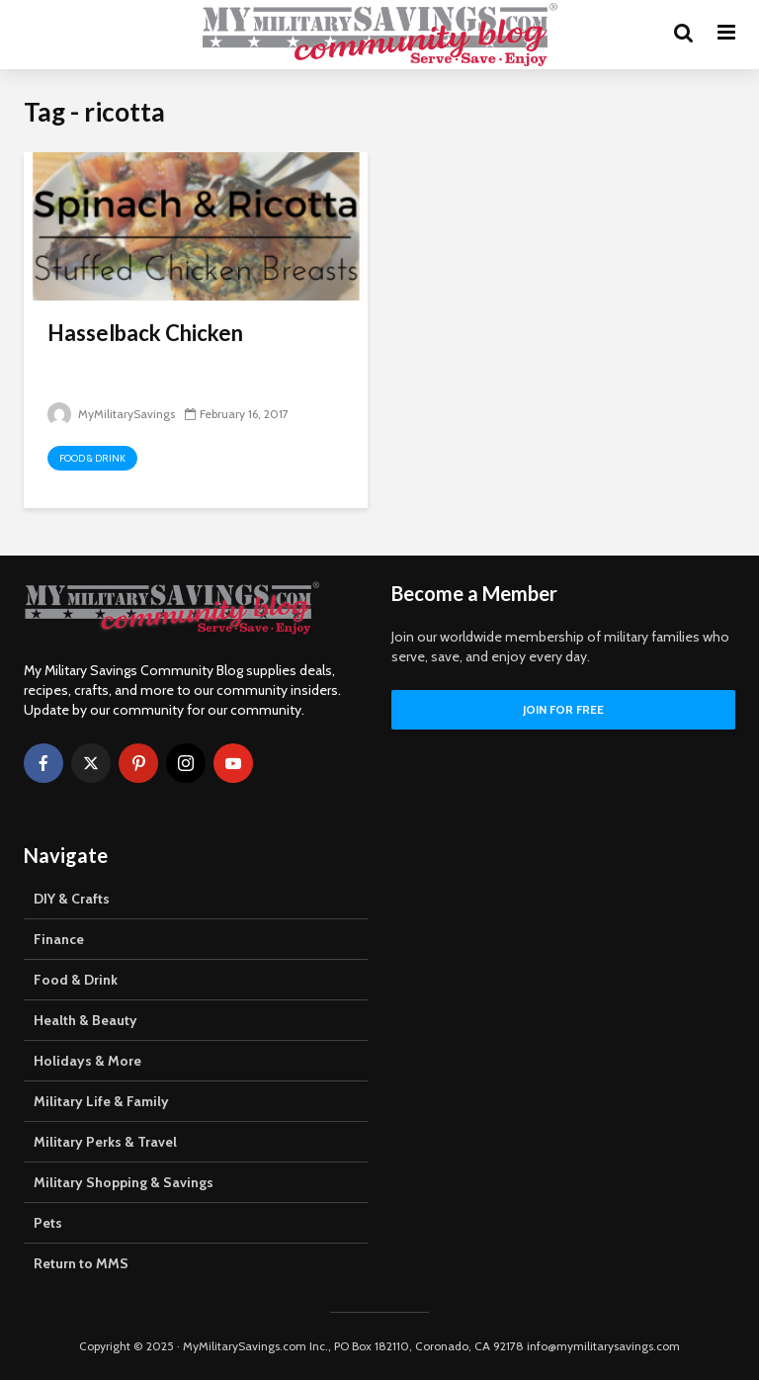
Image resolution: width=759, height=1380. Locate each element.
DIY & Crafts (72, 898)
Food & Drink (92, 458)
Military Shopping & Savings (123, 1182)
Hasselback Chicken (145, 332)
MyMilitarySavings (111, 413)
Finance (59, 939)
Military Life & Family (101, 1101)
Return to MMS (81, 1263)
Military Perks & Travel (105, 1142)
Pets (48, 1223)
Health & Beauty (85, 1020)
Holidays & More (87, 1061)
